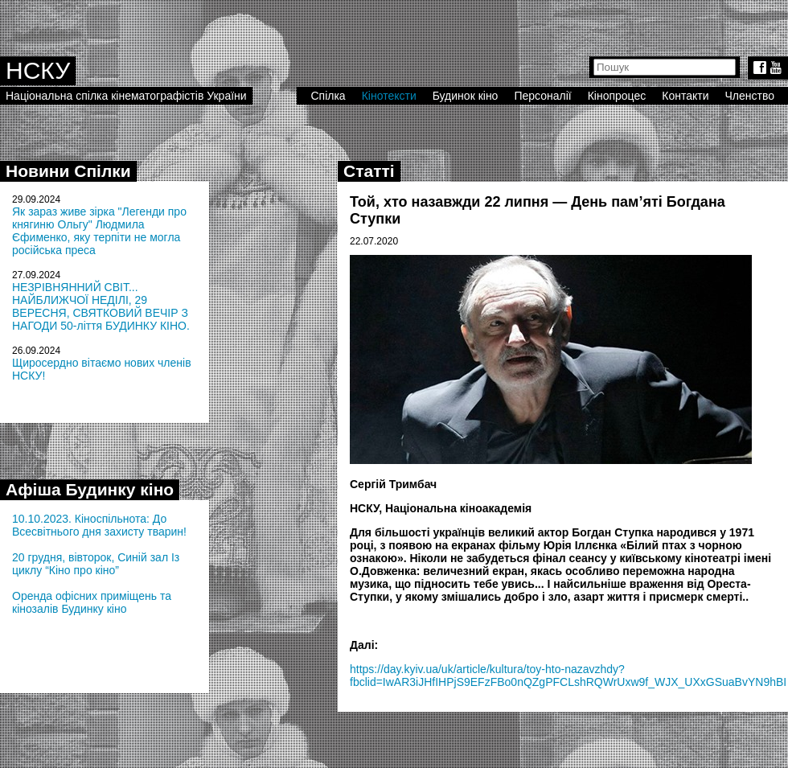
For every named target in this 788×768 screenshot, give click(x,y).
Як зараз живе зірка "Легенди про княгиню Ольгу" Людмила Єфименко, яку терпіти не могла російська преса (99, 231)
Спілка (327, 95)
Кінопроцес (617, 95)
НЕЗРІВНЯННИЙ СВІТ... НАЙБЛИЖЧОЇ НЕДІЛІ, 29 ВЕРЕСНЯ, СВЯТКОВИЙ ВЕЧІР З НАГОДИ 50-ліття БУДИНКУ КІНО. (101, 306)
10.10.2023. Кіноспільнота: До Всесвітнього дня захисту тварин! (99, 525)
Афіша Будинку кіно (90, 489)
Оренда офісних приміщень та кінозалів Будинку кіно (91, 602)
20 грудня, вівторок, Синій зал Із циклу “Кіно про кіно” (95, 564)
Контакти (685, 95)
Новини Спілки (68, 171)
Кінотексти (389, 95)
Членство (750, 95)
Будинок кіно (466, 95)
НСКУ (38, 70)
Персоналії (542, 95)
